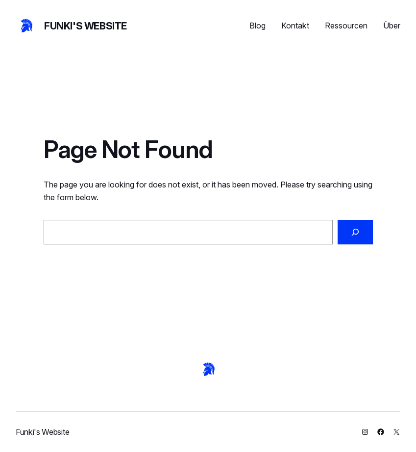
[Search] (355, 232)
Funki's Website (85, 26)
